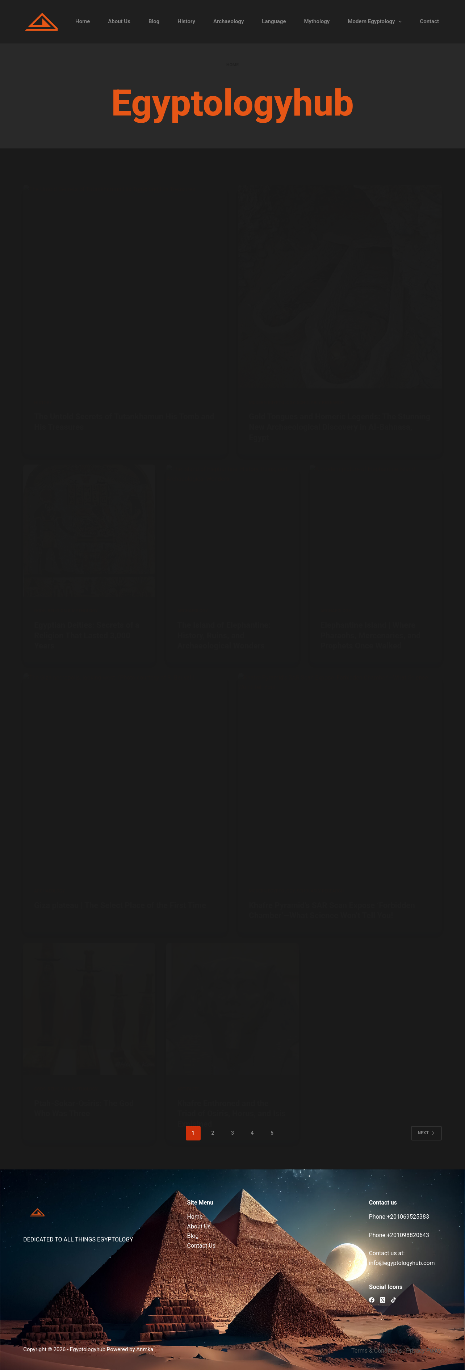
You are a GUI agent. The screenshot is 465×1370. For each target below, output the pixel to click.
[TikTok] (393, 1300)
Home (82, 21)
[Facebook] (371, 1300)
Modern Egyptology (376, 21)
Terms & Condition (375, 1350)
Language (274, 21)
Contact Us (201, 1245)
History (186, 21)
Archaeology (228, 21)
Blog (153, 21)
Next (426, 1132)
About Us (119, 21)
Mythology (317, 21)
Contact (429, 21)
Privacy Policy (424, 1350)
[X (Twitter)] (382, 1300)
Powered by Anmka (130, 1349)
